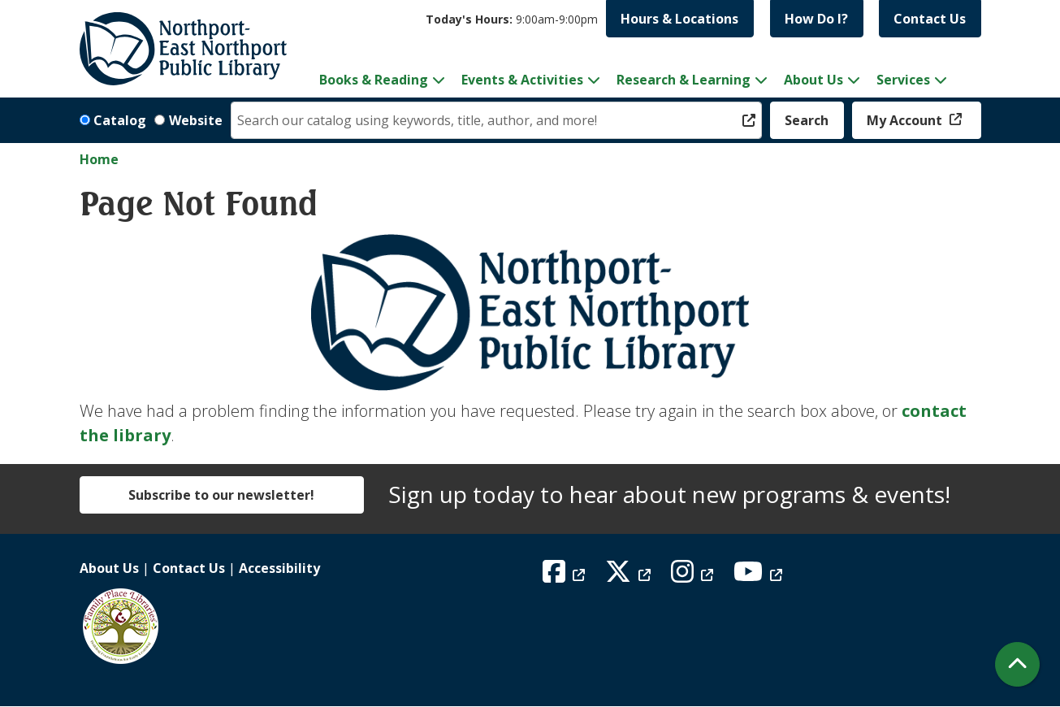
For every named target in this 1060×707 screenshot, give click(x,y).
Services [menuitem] (903, 80)
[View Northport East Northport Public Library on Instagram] (694, 576)
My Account (906, 120)
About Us (109, 568)
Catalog (119, 120)
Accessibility (279, 568)
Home (99, 159)
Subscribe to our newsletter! (221, 495)
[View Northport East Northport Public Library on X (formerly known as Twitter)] (630, 576)
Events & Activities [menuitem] (522, 80)
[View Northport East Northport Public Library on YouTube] (759, 576)
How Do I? (816, 19)
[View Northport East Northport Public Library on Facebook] (566, 576)
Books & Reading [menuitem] (373, 80)
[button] (512, 19)
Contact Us (929, 19)
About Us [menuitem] (813, 80)
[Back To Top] (1017, 664)
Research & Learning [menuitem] (684, 80)
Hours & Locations (679, 19)
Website (196, 120)
